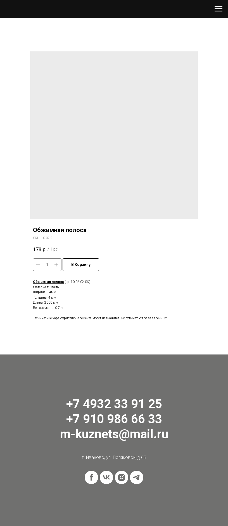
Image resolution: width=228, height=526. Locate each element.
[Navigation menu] (218, 9)
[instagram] (121, 477)
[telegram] (136, 477)
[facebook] (91, 477)
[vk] (106, 477)
